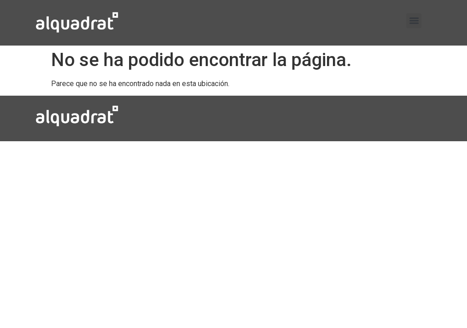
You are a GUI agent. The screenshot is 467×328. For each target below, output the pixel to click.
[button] (413, 20)
